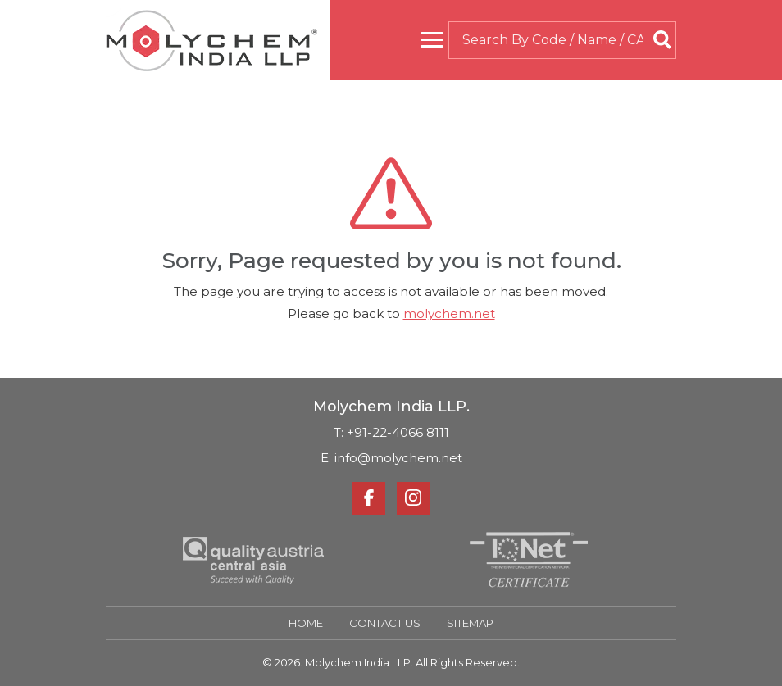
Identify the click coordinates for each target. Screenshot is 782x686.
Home (306, 622)
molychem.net (449, 313)
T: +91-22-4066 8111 (391, 432)
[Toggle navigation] (432, 39)
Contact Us (385, 622)
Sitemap (470, 622)
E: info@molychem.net (391, 458)
